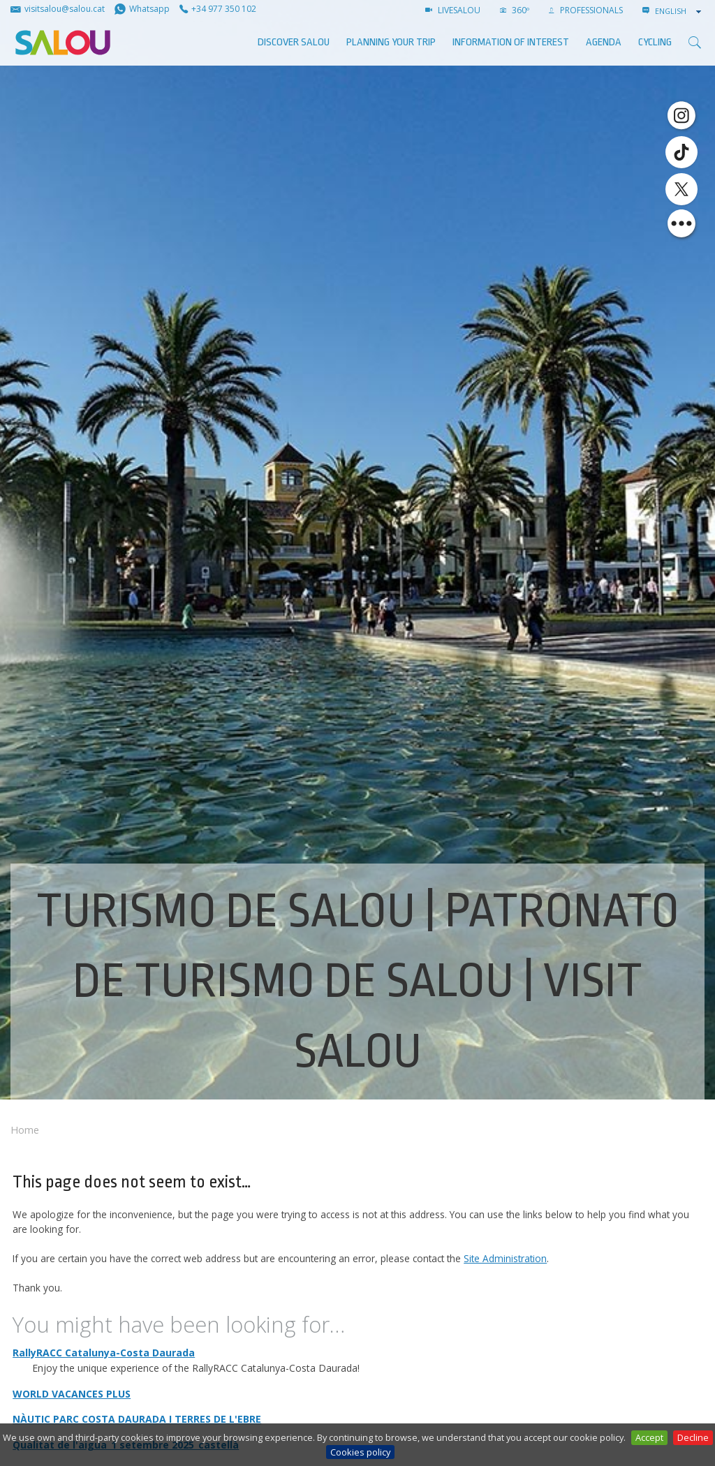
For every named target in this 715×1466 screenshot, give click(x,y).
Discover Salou (294, 42)
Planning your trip (391, 42)
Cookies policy (360, 1452)
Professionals (586, 10)
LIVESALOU (452, 10)
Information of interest (510, 42)
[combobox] (679, 11)
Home (24, 1129)
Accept (649, 1437)
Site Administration (505, 1258)
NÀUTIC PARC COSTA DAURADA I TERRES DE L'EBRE (137, 1419)
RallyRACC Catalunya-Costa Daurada (104, 1352)
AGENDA (603, 42)
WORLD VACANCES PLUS (72, 1393)
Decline (693, 1437)
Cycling (655, 42)
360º (514, 10)
